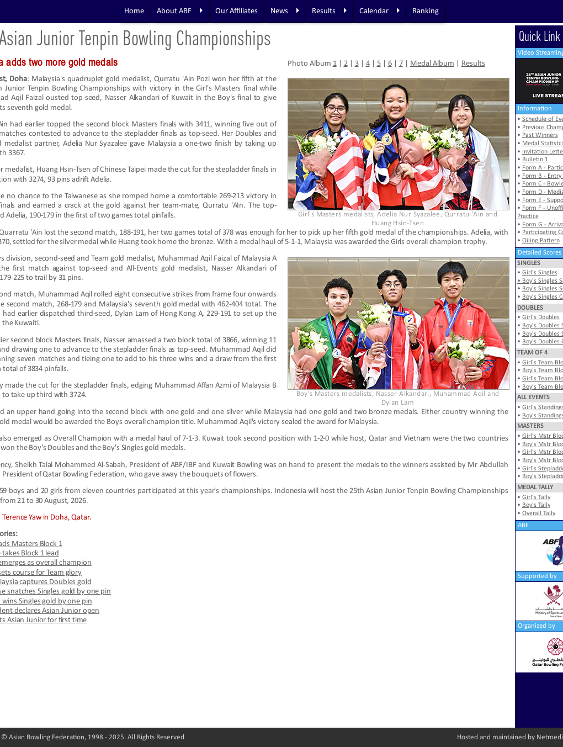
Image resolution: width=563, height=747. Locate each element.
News (284, 11)
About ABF (180, 11)
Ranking (425, 11)
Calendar (379, 11)
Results (329, 11)
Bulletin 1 (535, 159)
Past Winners (540, 135)
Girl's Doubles (541, 317)
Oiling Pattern (541, 240)
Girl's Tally (536, 497)
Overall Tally (538, 513)
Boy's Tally (536, 505)
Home (134, 11)
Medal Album (432, 64)
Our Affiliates (236, 11)
